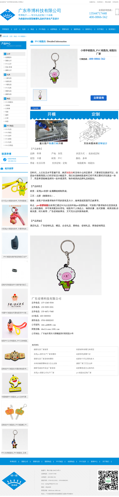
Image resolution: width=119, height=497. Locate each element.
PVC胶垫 (8, 139)
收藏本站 (92, 2)
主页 (11, 36)
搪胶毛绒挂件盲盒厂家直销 (44, 368)
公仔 (15, 29)
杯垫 (6, 121)
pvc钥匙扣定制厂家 (83, 373)
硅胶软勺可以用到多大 (85, 359)
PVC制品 (42, 29)
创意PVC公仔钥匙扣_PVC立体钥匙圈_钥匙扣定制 (19, 341)
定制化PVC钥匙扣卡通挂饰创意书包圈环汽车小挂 (19, 369)
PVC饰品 (8, 132)
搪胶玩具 (8, 94)
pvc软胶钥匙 (42, 205)
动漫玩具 (8, 81)
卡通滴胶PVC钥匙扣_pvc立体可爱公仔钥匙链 (18, 397)
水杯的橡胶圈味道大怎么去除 (45, 363)
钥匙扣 (70, 172)
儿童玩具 (8, 78)
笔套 (6, 112)
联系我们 (100, 2)
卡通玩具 (8, 84)
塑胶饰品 (48, 461)
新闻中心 (88, 29)
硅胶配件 (8, 57)
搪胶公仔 (8, 70)
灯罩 (6, 118)
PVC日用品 (9, 145)
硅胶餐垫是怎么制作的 (85, 368)
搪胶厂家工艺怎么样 (84, 363)
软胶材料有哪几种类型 (85, 349)
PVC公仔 (8, 64)
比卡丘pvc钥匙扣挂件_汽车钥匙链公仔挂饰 (17, 201)
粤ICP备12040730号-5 (53, 470)
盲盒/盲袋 (8, 67)
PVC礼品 (8, 129)
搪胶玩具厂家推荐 (41, 349)
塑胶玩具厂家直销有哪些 (43, 359)
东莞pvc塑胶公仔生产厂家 (44, 373)
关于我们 (100, 29)
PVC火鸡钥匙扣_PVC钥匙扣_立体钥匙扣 (16, 453)
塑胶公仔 (8, 60)
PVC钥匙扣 (21, 36)
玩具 (24, 29)
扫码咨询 (115, 2)
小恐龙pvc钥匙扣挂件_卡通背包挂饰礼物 (16, 229)
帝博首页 (13, 461)
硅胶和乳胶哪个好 (83, 354)
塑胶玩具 (65, 29)
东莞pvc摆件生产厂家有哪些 (45, 354)
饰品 (32, 29)
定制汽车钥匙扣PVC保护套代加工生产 (15, 285)
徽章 (6, 115)
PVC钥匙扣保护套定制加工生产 (15, 257)
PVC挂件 (8, 136)
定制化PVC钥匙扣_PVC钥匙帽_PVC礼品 (16, 425)
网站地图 (108, 2)
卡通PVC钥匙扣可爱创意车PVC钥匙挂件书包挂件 (19, 313)
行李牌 (7, 108)
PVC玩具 (8, 88)
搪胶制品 (77, 29)
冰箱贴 (7, 105)
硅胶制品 (53, 29)
